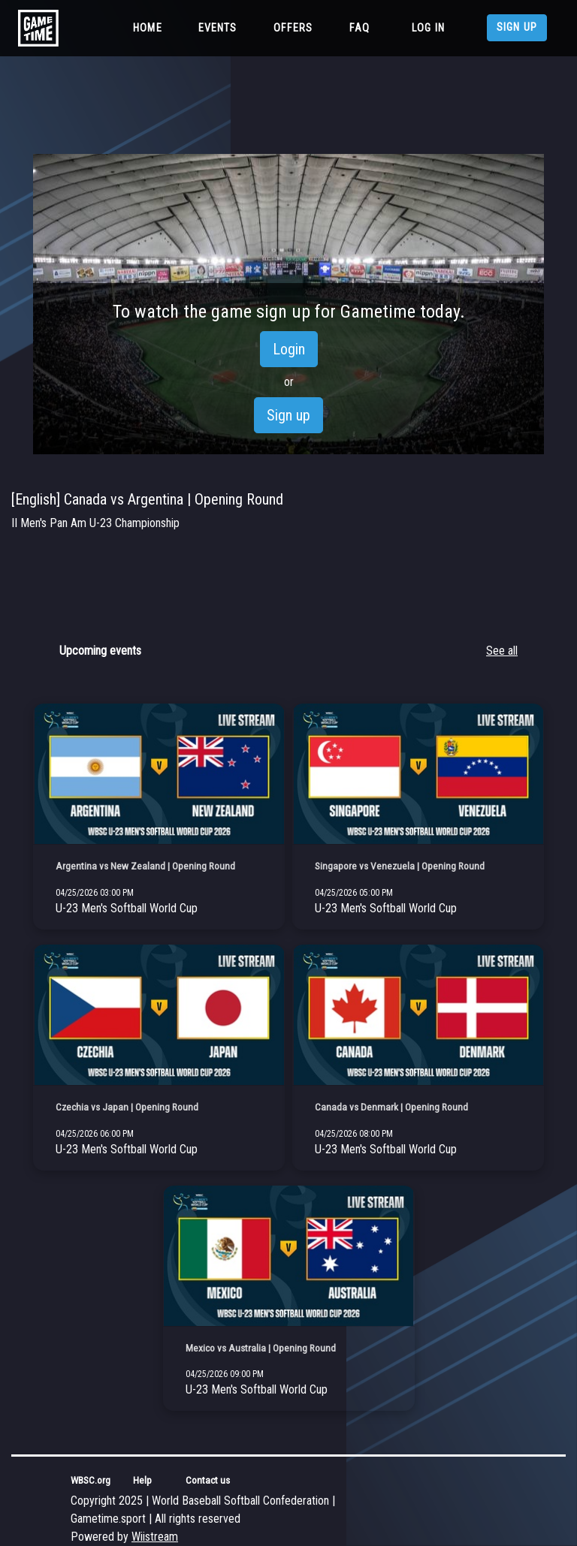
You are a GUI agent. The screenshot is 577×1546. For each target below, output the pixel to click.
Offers (293, 28)
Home (150, 27)
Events (217, 28)
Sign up (517, 27)
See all (502, 650)
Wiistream (154, 1536)
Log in (428, 28)
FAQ (359, 28)
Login (289, 349)
